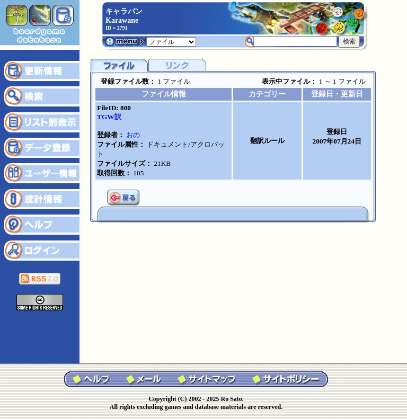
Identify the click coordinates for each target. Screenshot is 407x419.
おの (133, 135)
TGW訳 (109, 117)
